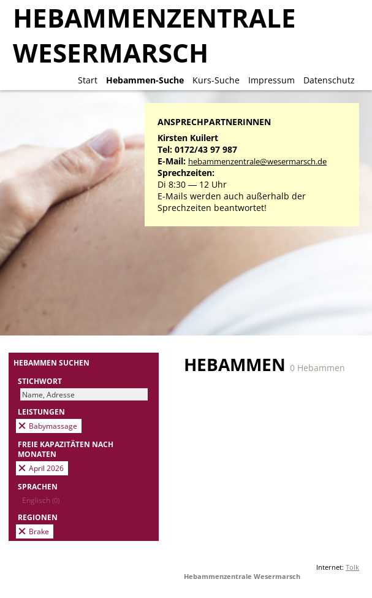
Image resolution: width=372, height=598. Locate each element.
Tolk (352, 567)
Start (87, 80)
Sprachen (38, 486)
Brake (39, 531)
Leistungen (41, 411)
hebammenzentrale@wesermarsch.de (257, 161)
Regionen (38, 517)
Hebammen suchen (51, 362)
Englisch (40, 500)
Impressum (271, 80)
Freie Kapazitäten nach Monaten (65, 449)
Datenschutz (329, 80)
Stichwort (40, 381)
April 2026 (46, 468)
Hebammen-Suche (145, 80)
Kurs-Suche (216, 80)
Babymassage (53, 426)
